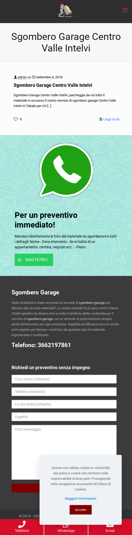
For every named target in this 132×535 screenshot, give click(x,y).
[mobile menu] (125, 10)
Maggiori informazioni (80, 498)
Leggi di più (111, 119)
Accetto (80, 510)
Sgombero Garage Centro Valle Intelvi (53, 85)
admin (22, 77)
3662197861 (54, 345)
